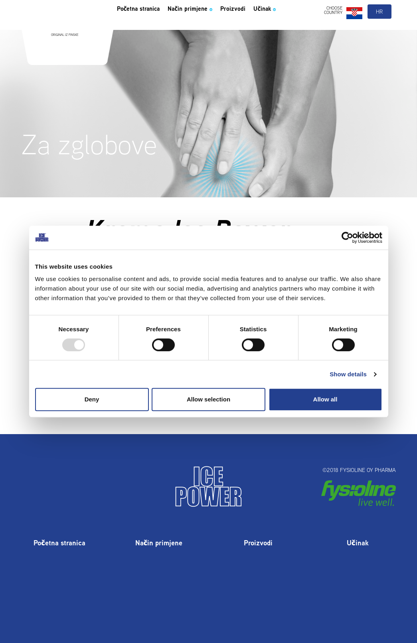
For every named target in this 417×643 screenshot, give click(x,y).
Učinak (299, 25)
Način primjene (209, 25)
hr (379, 27)
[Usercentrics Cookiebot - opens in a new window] (347, 238)
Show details (348, 374)
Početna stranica (145, 25)
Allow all (325, 399)
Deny (92, 399)
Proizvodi (261, 25)
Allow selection (208, 399)
